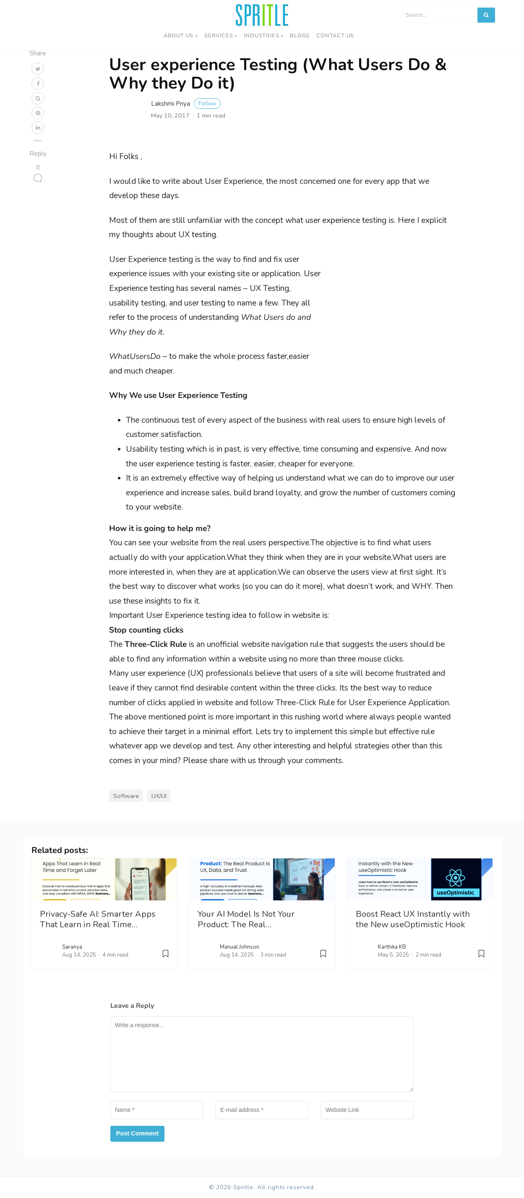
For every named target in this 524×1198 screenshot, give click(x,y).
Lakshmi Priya (186, 103)
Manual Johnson (239, 947)
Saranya (72, 947)
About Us (178, 35)
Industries (261, 35)
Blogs (300, 35)
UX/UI (159, 796)
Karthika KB (392, 947)
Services (218, 35)
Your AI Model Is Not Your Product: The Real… (246, 919)
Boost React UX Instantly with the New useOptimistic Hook (413, 919)
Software (126, 796)
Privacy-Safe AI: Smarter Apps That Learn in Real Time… (98, 919)
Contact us (335, 35)
